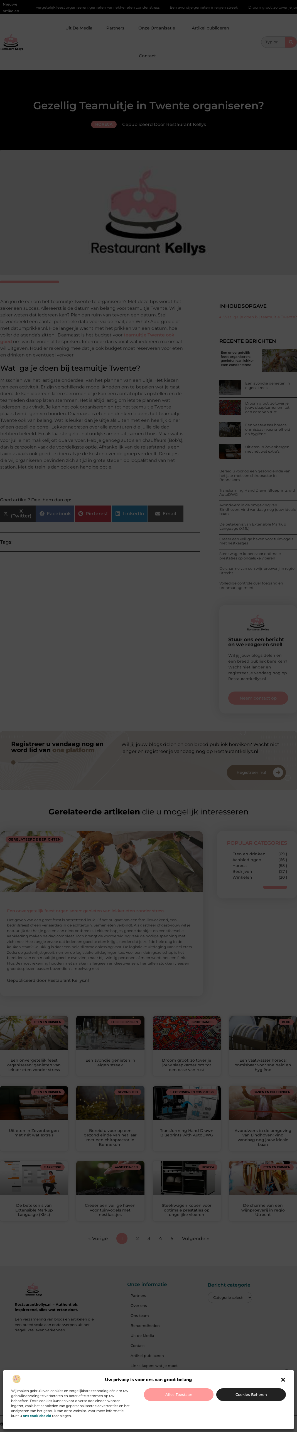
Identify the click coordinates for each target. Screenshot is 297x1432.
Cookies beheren (251, 1394)
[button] (283, 1380)
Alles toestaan (178, 1394)
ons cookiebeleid (37, 1416)
